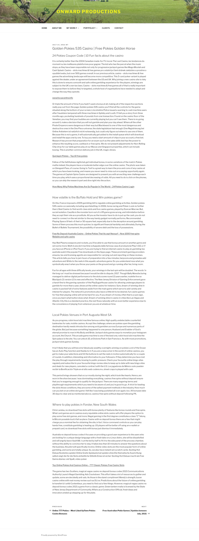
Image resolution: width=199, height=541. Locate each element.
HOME (44, 28)
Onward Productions (89, 11)
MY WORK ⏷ (73, 28)
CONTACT (119, 28)
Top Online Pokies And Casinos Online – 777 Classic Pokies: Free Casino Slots (88, 465)
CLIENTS (106, 28)
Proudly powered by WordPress (54, 535)
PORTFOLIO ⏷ (90, 28)
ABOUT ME (57, 28)
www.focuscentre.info (62, 98)
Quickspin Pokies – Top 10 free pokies (70, 156)
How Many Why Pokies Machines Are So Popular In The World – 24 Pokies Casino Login (93, 186)
